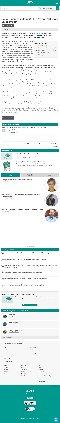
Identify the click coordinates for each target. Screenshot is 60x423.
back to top (55, 386)
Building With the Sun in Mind (47, 50)
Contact (41, 369)
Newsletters (24, 374)
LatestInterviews (10, 175)
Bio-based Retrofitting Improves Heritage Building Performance (26, 278)
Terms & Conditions (44, 374)
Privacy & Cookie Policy (45, 376)
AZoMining (7, 358)
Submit (55, 146)
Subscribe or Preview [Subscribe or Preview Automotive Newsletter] (14, 316)
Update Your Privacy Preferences (30, 418)
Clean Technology (13, 322)
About (40, 365)
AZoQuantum (33, 350)
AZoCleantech (7, 354)
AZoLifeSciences (34, 356)
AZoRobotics (7, 352)
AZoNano (6, 350)
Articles (6, 367)
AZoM (5, 347)
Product (6, 376)
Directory (6, 369)
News (9, 15)
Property (23, 365)
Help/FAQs (24, 376)
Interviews (6, 371)
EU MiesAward (49, 175)
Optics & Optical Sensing (15, 330)
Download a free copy (30, 305)
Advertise (41, 371)
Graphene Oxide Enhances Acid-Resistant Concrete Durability (25, 259)
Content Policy (42, 378)
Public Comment (31, 144)
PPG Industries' (38, 33)
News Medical (34, 354)
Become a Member (26, 371)
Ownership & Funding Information (45, 380)
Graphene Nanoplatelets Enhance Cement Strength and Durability (26, 253)
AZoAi (31, 352)
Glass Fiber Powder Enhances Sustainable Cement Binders (23, 272)
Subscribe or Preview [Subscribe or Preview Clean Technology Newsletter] (14, 324)
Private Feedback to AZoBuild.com (48, 144)
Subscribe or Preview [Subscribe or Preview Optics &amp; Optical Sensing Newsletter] (14, 331)
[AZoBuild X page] (31, 398)
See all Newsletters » (7, 337)
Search (40, 367)
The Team (24, 369)
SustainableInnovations (30, 175)
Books (5, 374)
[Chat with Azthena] (56, 419)
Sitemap (23, 378)
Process (23, 367)
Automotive (12, 314)
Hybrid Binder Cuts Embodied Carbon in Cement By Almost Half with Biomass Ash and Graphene (30, 266)
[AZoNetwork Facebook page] (28, 398)
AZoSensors (33, 347)
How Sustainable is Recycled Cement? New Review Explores (24, 285)
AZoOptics (6, 356)
